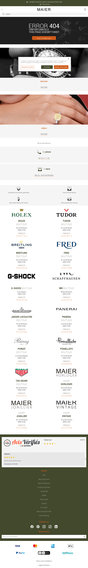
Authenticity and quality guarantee (19, 190)
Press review (44, 499)
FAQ (44, 475)
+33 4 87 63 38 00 (21, 364)
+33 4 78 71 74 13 (21, 236)
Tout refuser (47, 67)
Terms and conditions (44, 561)
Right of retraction (44, 483)
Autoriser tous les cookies (61, 67)
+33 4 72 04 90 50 (21, 428)
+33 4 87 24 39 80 (66, 268)
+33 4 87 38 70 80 (66, 332)
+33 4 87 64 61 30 (21, 268)
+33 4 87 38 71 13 (66, 236)
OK (84, 537)
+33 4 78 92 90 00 (21, 332)
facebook (32, 526)
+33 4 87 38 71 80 (21, 300)
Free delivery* (45, 4)
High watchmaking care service (19, 200)
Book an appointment (44, 511)
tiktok (50, 526)
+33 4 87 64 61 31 (21, 396)
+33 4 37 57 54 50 (66, 428)
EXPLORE (44, 87)
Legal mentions (44, 565)
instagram (44, 526)
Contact (44, 503)
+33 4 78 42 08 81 (66, 396)
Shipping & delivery (44, 487)
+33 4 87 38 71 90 (66, 300)
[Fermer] (68, 59)
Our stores (44, 507)
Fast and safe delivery (69, 190)
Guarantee (44, 491)
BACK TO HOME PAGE (44, 38)
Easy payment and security (69, 200)
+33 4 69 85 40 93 (66, 364)
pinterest (38, 526)
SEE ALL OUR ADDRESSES (44, 175)
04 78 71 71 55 (44, 158)
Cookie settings (44, 515)
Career (44, 495)
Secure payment (44, 479)
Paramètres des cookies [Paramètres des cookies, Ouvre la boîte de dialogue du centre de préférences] (27, 67)
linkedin (56, 526)
